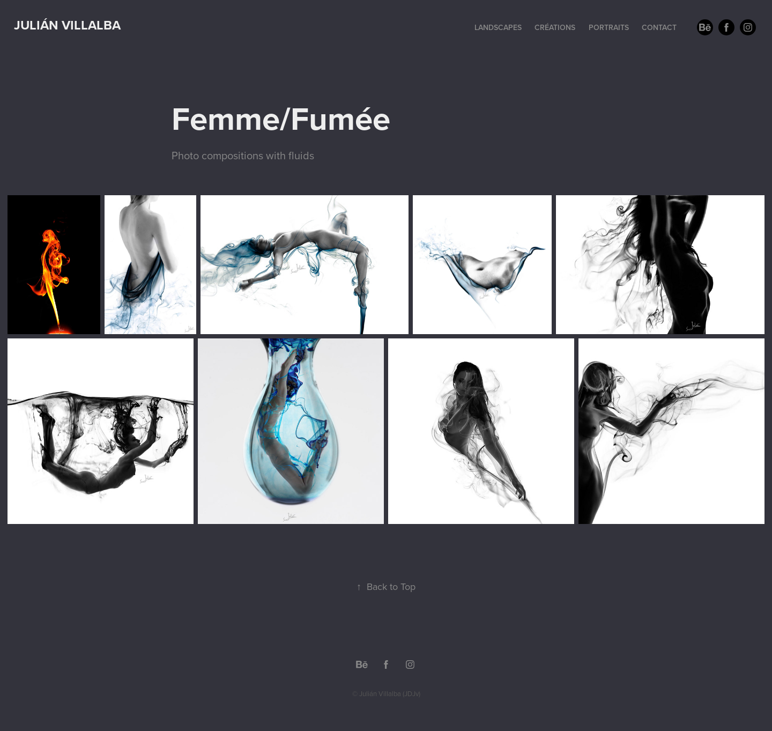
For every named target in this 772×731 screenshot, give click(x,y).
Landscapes (498, 27)
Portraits (609, 27)
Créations (555, 27)
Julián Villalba (67, 25)
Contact (659, 27)
